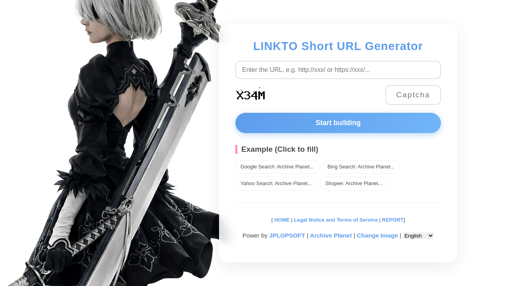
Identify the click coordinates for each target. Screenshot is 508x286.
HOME (281, 220)
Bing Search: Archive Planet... (360, 167)
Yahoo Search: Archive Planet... (276, 183)
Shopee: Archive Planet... (354, 183)
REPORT (393, 220)
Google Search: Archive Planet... (277, 167)
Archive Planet (331, 235)
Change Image (377, 235)
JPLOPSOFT (287, 235)
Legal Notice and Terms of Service (336, 220)
